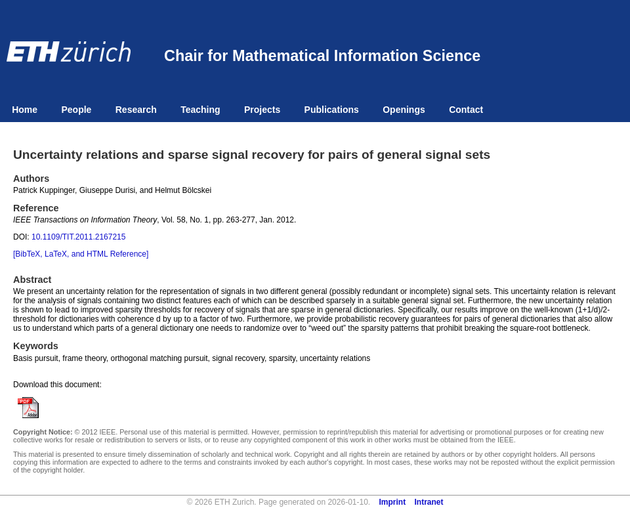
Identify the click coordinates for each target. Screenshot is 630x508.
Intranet (429, 502)
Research (136, 109)
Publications (331, 109)
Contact (466, 109)
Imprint (392, 502)
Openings (404, 109)
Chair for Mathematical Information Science (322, 55)
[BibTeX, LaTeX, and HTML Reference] (80, 254)
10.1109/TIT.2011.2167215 (78, 237)
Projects (262, 109)
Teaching (200, 109)
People (76, 109)
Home (24, 109)
